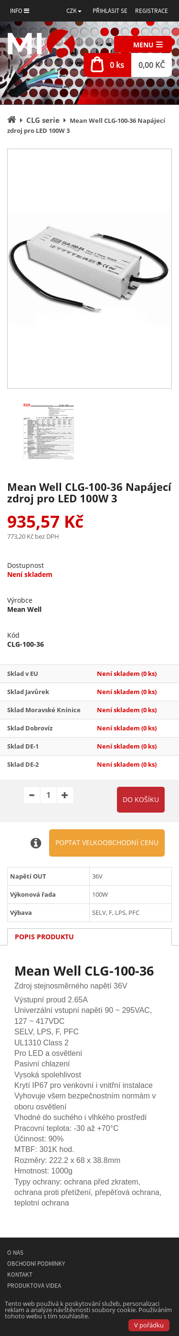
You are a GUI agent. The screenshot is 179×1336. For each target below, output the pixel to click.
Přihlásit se (110, 11)
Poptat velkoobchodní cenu (106, 842)
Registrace (151, 11)
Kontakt (19, 1275)
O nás (15, 1253)
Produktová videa (34, 1286)
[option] (89, 268)
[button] (74, 11)
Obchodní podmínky (36, 1264)
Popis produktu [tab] (44, 936)
